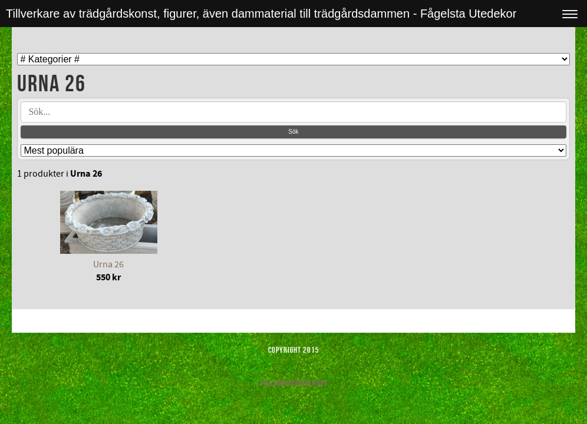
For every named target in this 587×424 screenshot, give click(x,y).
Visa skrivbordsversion (293, 382)
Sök (293, 131)
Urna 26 (108, 264)
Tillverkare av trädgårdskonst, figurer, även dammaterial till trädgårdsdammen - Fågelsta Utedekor (261, 13)
